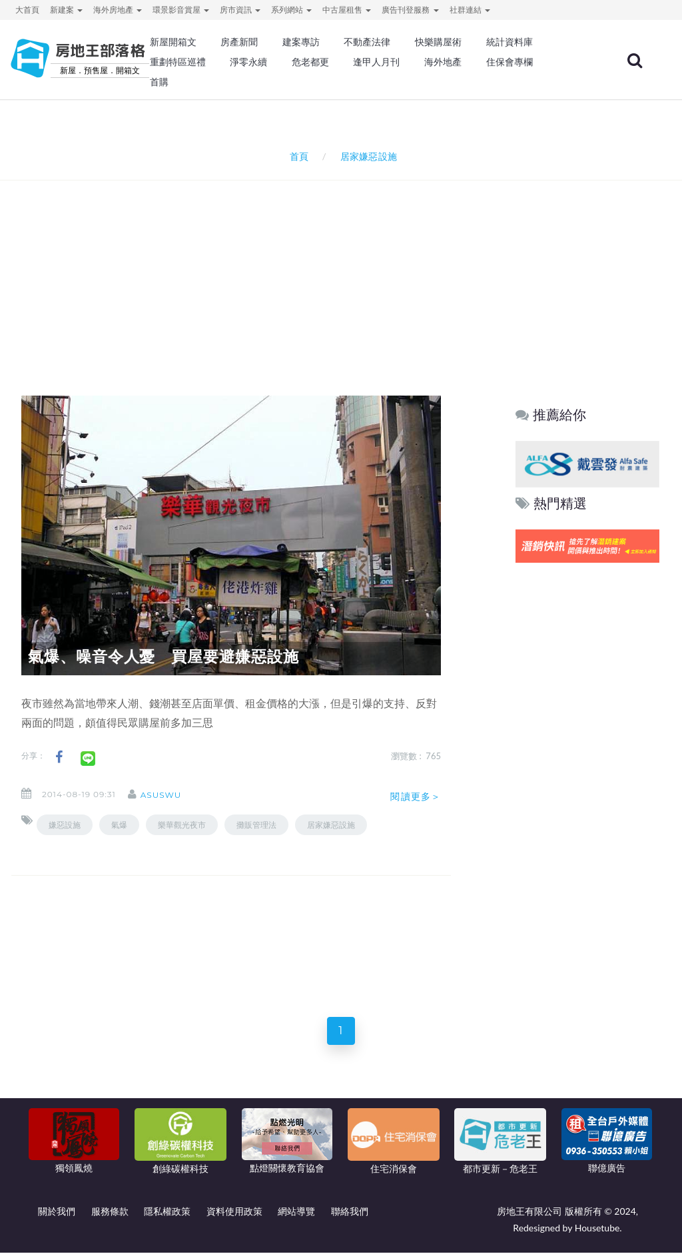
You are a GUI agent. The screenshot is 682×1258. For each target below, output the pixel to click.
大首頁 (27, 10)
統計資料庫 (509, 42)
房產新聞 (239, 42)
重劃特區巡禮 (178, 62)
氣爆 (119, 825)
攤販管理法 (256, 825)
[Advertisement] (344, 270)
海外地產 (443, 62)
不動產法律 (367, 42)
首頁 (296, 156)
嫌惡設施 (65, 825)
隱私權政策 (167, 1216)
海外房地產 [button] (117, 10)
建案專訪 (301, 42)
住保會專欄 (509, 62)
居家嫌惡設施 (331, 825)
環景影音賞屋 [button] (181, 10)
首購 (159, 82)
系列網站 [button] (291, 10)
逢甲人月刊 (376, 62)
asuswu (171, 795)
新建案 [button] (66, 10)
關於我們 (56, 1216)
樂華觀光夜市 (182, 825)
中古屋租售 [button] (346, 10)
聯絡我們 (349, 1216)
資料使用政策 (234, 1216)
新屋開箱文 (173, 42)
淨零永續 (248, 62)
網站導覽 (296, 1216)
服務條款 (110, 1216)
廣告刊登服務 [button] (410, 10)
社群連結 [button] (470, 10)
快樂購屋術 (438, 42)
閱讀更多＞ (415, 796)
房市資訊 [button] (240, 10)
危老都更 (310, 62)
